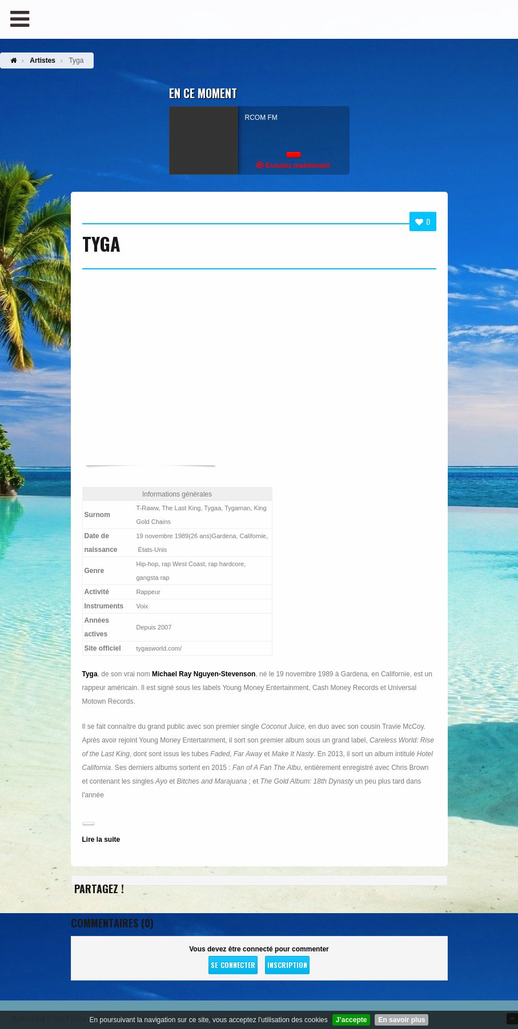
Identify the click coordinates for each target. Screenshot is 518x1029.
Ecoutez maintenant (293, 165)
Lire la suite (101, 840)
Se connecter (233, 965)
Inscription (287, 965)
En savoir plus (401, 1020)
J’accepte (351, 1020)
